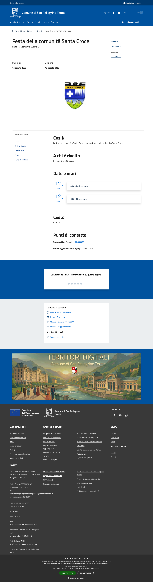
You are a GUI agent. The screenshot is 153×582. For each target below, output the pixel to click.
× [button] (150, 557)
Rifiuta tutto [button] (85, 573)
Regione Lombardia (17, 3)
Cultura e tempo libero (52, 437)
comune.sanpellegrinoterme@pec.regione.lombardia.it (31, 493)
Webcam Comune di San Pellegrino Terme (90, 473)
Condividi (116, 41)
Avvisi (113, 441)
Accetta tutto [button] (67, 573)
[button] (76, 578)
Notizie (113, 433)
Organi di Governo (17, 433)
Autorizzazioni (82, 454)
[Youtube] (114, 12)
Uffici (12, 441)
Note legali (81, 487)
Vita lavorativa (49, 441)
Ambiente (80, 445)
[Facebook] (109, 12)
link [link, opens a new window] (98, 568)
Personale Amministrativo (20, 454)
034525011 (79, 241)
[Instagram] (120, 12)
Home (14, 30)
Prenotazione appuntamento (54, 471)
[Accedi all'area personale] (131, 3)
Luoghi (113, 453)
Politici (12, 450)
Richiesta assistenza (51, 483)
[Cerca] (140, 12)
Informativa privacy (84, 483)
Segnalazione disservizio (52, 475)
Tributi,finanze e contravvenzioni (89, 441)
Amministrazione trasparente (88, 478)
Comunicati (115, 437)
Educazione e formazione (86, 433)
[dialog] (76, 568)
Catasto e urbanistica (51, 452)
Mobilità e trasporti (50, 459)
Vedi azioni (116, 46)
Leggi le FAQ (48, 479)
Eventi (39, 30)
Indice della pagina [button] (21, 134)
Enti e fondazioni (16, 445)
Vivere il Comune (27, 30)
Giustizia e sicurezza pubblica (88, 437)
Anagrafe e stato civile (52, 433)
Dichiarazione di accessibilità (88, 491)
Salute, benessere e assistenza (89, 449)
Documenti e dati (16, 458)
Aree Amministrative (18, 437)
